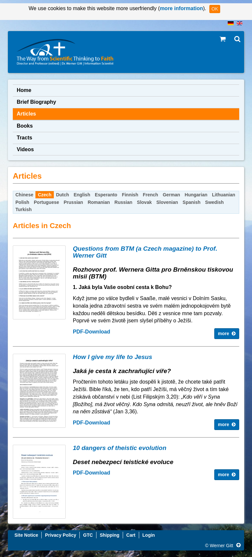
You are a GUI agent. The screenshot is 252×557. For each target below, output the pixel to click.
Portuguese (46, 202)
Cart (131, 535)
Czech (44, 194)
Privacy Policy (60, 535)
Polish (22, 202)
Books (25, 126)
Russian (123, 202)
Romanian (99, 202)
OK (214, 8)
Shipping (109, 535)
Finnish (130, 194)
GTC (88, 535)
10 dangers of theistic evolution (119, 447)
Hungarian (196, 194)
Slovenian (167, 202)
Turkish (23, 209)
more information (181, 8)
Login (148, 535)
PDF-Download (91, 331)
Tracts (24, 137)
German (171, 194)
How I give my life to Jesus (112, 356)
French (150, 194)
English (82, 194)
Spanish (191, 202)
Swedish (214, 202)
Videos (25, 149)
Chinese (24, 194)
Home (24, 90)
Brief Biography (36, 102)
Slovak (144, 202)
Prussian (73, 202)
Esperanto (106, 194)
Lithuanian (223, 194)
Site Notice (26, 535)
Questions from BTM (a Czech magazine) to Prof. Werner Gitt (145, 252)
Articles (26, 114)
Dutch (62, 194)
